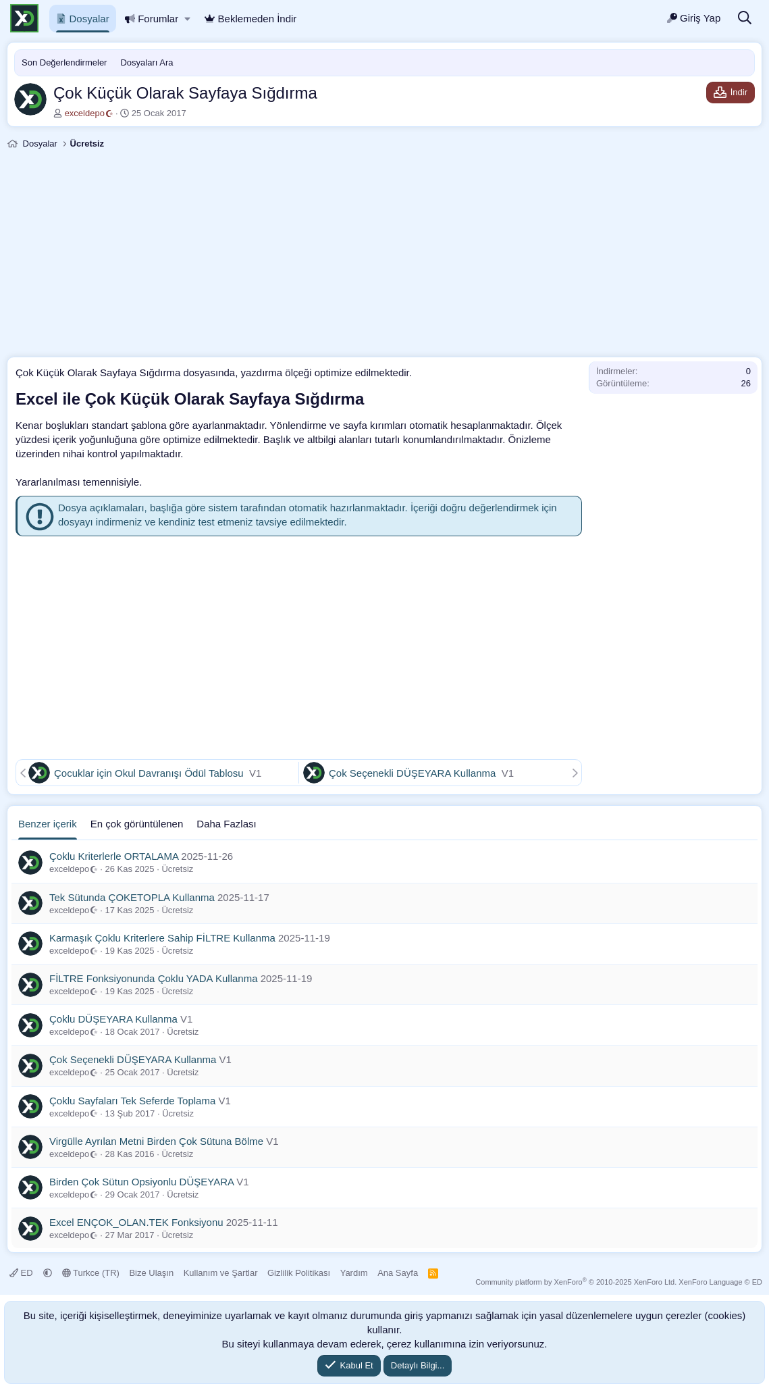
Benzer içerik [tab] (47, 823)
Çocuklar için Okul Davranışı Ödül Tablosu (150, 773)
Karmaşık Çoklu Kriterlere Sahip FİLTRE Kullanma (162, 938)
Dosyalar (82, 18)
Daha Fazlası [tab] (226, 823)
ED (22, 1273)
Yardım (354, 1273)
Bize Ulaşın (151, 1273)
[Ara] (744, 18)
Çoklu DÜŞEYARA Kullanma (113, 1019)
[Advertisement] (384, 255)
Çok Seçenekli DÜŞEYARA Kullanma (414, 773)
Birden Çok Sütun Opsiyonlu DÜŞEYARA (141, 1181)
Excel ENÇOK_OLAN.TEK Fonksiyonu (136, 1222)
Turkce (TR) (91, 1273)
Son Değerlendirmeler (64, 62)
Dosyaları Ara (146, 62)
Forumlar (152, 18)
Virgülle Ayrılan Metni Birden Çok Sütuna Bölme (156, 1141)
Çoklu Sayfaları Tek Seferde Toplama (132, 1100)
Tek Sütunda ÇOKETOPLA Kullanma (132, 897)
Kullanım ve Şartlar (221, 1273)
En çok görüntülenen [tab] (137, 823)
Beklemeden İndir (250, 18)
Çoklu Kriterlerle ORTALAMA (113, 856)
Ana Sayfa (397, 1273)
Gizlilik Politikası (298, 1273)
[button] (187, 18)
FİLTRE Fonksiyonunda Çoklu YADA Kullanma (153, 978)
